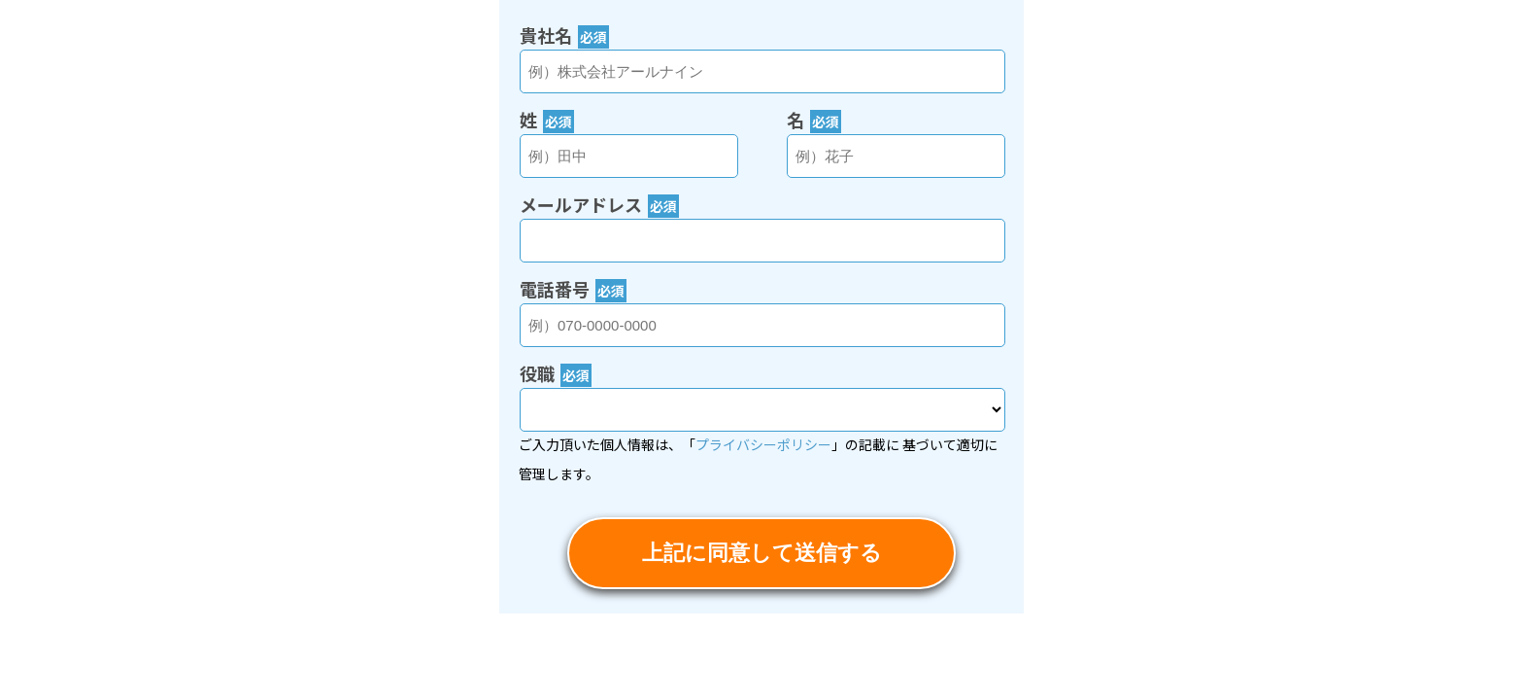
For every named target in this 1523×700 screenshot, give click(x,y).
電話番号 (573, 288)
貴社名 (564, 35)
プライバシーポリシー (763, 444)
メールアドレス (599, 204)
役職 (556, 373)
